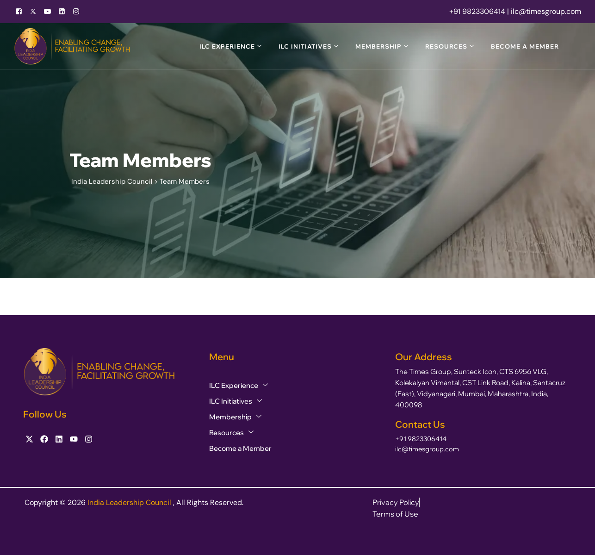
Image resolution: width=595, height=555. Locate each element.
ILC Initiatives (305, 46)
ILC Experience (227, 46)
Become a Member (525, 46)
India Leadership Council (130, 502)
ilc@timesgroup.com (427, 449)
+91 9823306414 (420, 439)
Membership (378, 46)
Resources (446, 46)
